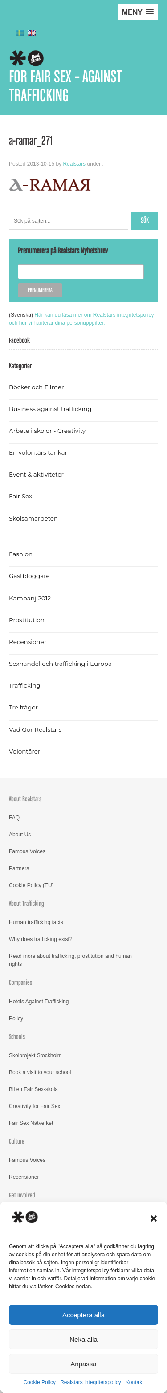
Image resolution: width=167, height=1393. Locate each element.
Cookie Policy (39, 1382)
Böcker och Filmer (36, 387)
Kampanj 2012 (30, 598)
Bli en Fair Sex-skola (33, 1089)
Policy (16, 1018)
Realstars (74, 164)
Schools (17, 1037)
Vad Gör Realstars (35, 729)
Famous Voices (27, 851)
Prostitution (27, 619)
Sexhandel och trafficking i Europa (60, 663)
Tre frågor (23, 707)
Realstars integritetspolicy (90, 1382)
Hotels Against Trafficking (39, 1001)
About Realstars (25, 799)
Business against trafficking (50, 408)
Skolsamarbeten (33, 518)
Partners (19, 868)
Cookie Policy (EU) (31, 885)
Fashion (21, 554)
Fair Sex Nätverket (31, 1123)
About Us (20, 834)
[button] (153, 1218)
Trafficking (25, 685)
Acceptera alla (83, 1315)
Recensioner (27, 641)
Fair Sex (20, 496)
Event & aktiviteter (36, 474)
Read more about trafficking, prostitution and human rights (70, 960)
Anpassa (83, 1364)
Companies (20, 982)
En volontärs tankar (38, 452)
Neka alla (83, 1339)
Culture (16, 1141)
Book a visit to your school (40, 1072)
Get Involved (22, 1195)
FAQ (14, 818)
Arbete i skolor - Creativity (47, 430)
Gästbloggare (29, 575)
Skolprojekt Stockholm (35, 1055)
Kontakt (135, 1382)
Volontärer (24, 751)
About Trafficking (26, 903)
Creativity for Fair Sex (34, 1106)
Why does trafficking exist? (41, 939)
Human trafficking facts (36, 922)
